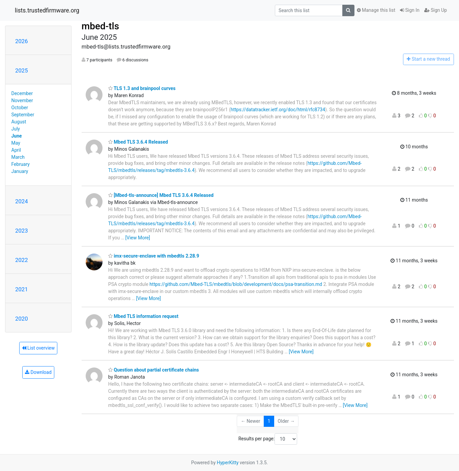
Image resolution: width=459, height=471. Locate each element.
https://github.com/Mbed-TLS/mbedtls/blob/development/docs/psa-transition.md (235, 284)
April (16, 150)
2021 (21, 289)
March (18, 157)
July (15, 128)
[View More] (137, 237)
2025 (21, 70)
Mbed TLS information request (143, 316)
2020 (21, 318)
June (16, 136)
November (22, 100)
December (22, 93)
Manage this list (376, 10)
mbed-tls (100, 26)
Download (38, 372)
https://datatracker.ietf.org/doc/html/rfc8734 (278, 109)
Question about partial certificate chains (153, 370)
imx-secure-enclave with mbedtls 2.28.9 (153, 256)
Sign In (410, 10)
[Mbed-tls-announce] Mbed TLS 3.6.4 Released (160, 195)
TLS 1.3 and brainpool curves (142, 88)
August (18, 121)
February (20, 164)
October (19, 107)
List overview (38, 348)
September (22, 114)
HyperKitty (228, 462)
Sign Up (435, 10)
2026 (21, 41)
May (15, 143)
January (19, 171)
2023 (21, 230)
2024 (21, 201)
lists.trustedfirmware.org (47, 10)
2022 (21, 260)
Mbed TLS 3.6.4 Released (138, 142)
